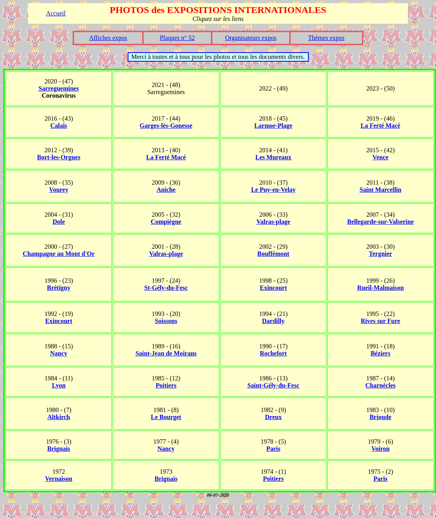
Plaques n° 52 (177, 37)
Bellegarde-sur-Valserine (380, 221)
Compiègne (166, 221)
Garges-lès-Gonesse (166, 125)
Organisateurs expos (250, 37)
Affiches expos (108, 37)
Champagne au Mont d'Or (59, 253)
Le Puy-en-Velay (273, 189)
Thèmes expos (326, 37)
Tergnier (380, 253)
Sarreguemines (59, 88)
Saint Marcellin (381, 189)
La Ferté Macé (380, 125)
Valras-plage (274, 221)
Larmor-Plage (273, 125)
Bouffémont (273, 253)
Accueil (56, 13)
